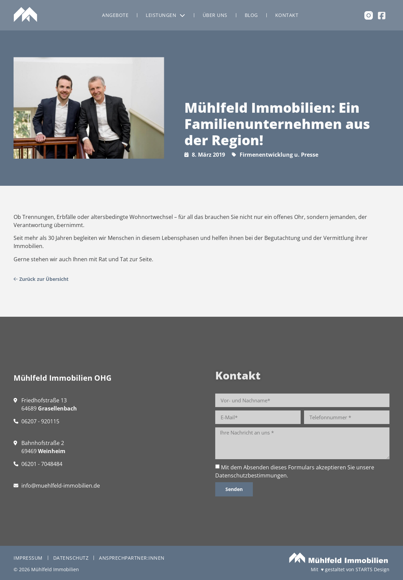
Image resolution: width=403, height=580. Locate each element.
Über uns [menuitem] (215, 15)
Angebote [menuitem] (115, 15)
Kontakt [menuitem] (287, 15)
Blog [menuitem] (251, 15)
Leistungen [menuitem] (165, 15)
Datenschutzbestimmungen (251, 475)
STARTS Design (372, 569)
